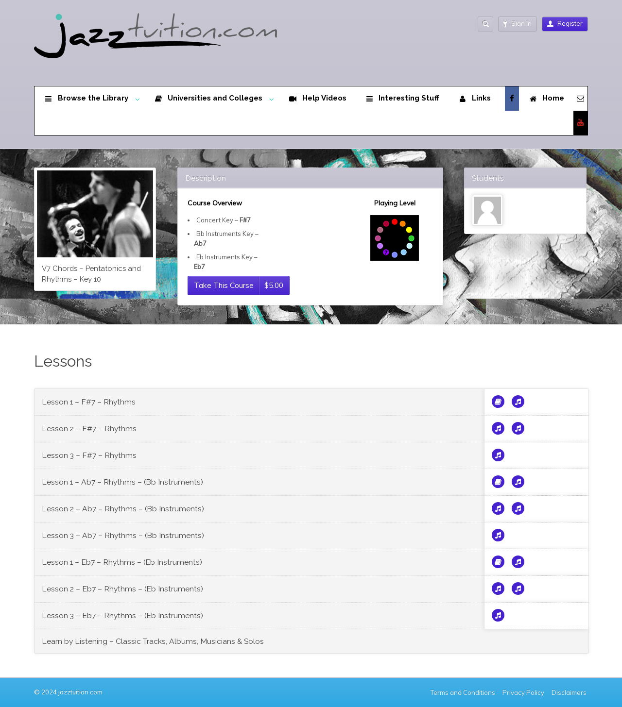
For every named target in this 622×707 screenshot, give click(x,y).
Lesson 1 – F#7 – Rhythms (89, 401)
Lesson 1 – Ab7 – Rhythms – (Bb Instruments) (122, 482)
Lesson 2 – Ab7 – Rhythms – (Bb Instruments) (123, 508)
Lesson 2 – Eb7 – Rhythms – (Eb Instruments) (122, 588)
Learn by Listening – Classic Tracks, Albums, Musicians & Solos (153, 641)
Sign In (517, 23)
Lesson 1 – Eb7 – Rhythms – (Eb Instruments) (122, 562)
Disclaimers (570, 692)
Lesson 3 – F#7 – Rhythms (89, 455)
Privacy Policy (523, 692)
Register (565, 23)
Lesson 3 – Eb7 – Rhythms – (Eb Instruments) (122, 615)
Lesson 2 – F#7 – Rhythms (89, 428)
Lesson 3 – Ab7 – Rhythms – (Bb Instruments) (123, 535)
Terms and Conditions (463, 692)
